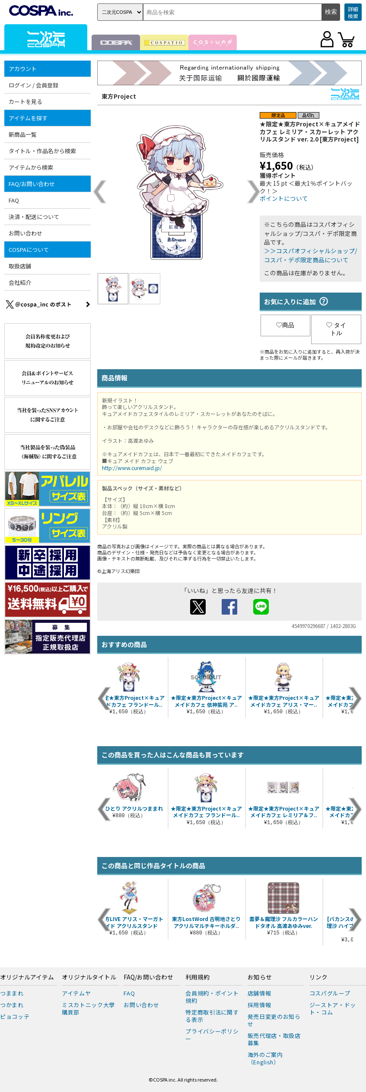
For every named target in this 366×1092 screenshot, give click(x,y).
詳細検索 (353, 12)
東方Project (119, 96)
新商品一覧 (23, 134)
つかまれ (12, 1005)
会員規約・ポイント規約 (212, 997)
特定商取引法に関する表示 (212, 1016)
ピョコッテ (14, 1016)
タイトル (336, 329)
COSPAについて (29, 249)
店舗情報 (259, 993)
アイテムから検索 (31, 167)
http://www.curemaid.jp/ (132, 467)
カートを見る (25, 101)
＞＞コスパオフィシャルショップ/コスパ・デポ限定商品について (310, 255)
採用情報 (259, 1005)
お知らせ (260, 977)
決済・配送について (34, 217)
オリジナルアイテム (27, 977)
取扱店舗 (20, 266)
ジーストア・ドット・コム (332, 1008)
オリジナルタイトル (89, 977)
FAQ (14, 200)
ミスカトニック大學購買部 (88, 1008)
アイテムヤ (76, 993)
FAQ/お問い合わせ (32, 184)
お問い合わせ (25, 233)
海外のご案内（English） (265, 1058)
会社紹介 (20, 282)
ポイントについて (284, 198)
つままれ (12, 993)
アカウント (23, 68)
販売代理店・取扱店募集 (274, 1039)
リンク (318, 977)
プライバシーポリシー (212, 1035)
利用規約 (197, 977)
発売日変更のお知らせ (274, 1020)
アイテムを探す (28, 118)
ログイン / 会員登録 (33, 85)
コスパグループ (329, 993)
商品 (285, 325)
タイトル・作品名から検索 (42, 151)
